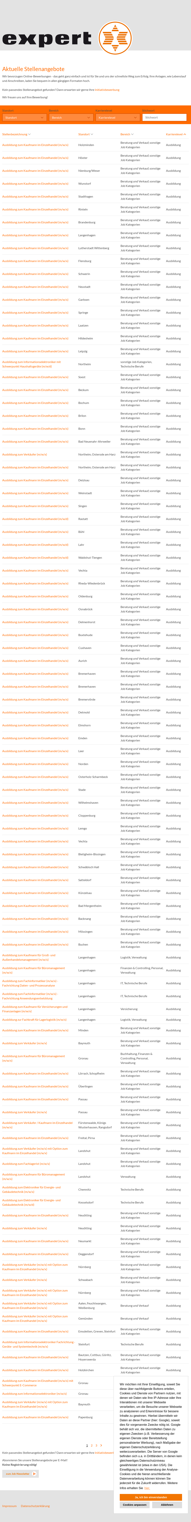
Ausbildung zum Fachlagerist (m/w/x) (26, 1163)
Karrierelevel (104, 110)
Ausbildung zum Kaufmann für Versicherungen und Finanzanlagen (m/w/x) (35, 1009)
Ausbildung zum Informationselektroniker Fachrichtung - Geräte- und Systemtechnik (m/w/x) (38, 1344)
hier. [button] (147, 1488)
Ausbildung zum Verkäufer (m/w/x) (24, 454)
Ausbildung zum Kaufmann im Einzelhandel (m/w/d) (35, 519)
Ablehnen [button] (167, 1504)
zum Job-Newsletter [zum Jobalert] (17, 1473)
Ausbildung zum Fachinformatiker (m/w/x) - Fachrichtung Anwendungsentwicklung (30, 996)
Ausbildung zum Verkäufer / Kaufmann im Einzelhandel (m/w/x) (37, 1125)
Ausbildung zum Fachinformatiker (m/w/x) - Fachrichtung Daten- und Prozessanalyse (30, 983)
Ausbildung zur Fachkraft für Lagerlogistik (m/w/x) (34, 1019)
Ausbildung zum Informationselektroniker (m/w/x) (34, 1393)
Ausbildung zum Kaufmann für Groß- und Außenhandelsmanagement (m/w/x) (28, 957)
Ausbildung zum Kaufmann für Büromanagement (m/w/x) (33, 970)
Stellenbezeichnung (16, 134)
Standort (8, 110)
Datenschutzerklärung (35, 1506)
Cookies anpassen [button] (134, 1504)
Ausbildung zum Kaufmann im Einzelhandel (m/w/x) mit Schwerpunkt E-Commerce (37, 1383)
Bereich (54, 110)
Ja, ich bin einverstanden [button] (151, 1497)
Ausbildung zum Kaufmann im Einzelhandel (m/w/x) (35, 145)
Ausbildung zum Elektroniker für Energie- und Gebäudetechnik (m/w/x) (31, 1189)
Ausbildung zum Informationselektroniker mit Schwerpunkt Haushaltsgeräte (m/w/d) (31, 364)
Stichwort (148, 110)
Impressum (9, 1506)
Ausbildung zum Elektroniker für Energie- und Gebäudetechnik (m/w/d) (31, 1202)
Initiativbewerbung (107, 89)
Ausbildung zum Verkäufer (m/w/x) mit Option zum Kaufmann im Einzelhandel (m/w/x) (35, 1151)
